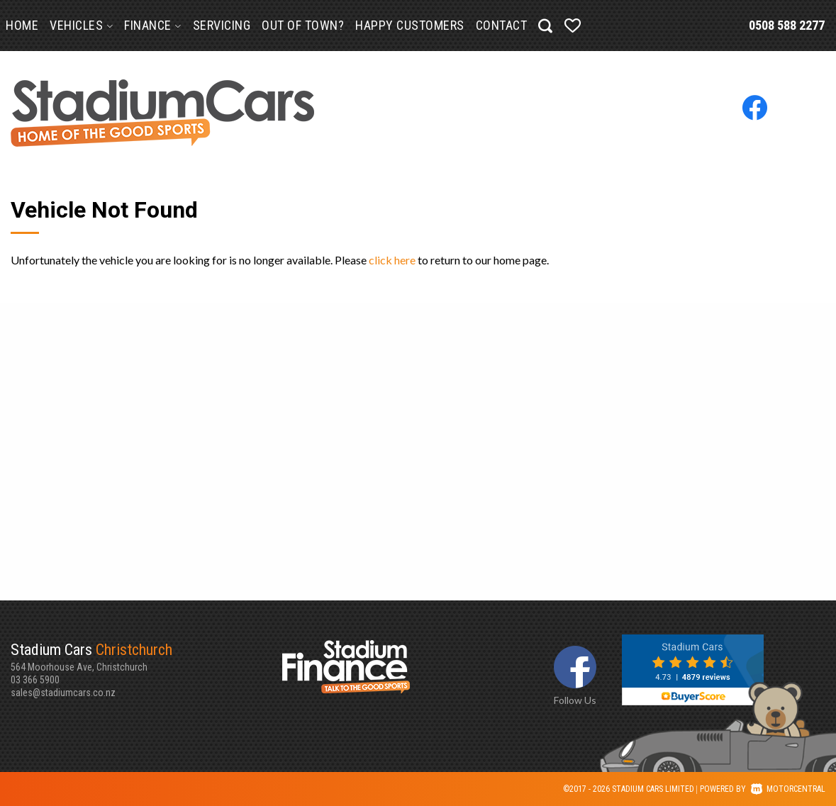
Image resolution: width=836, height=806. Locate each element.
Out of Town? (303, 25)
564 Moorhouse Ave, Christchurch (146, 656)
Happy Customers (409, 25)
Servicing (222, 25)
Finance (153, 25)
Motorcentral (788, 789)
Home (22, 25)
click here (392, 260)
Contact (502, 25)
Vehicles (81, 25)
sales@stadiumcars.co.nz (63, 692)
